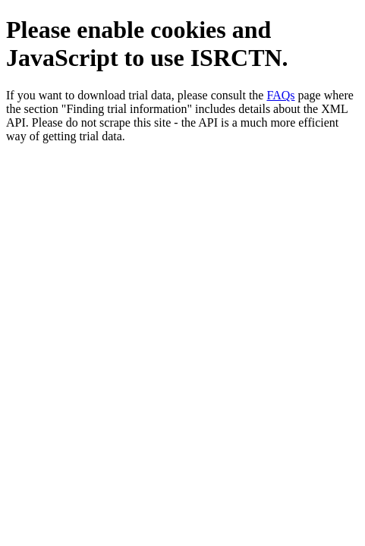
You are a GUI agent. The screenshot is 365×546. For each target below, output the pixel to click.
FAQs (280, 95)
